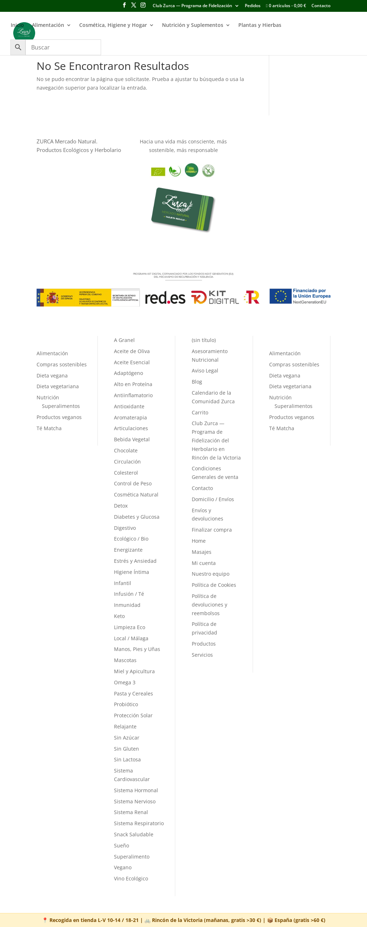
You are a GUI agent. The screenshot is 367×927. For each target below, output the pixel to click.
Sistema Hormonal (136, 790)
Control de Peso (133, 483)
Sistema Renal (131, 812)
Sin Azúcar (126, 737)
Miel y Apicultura (134, 671)
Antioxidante (129, 406)
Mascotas (125, 660)
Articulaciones (131, 428)
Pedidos (253, 6)
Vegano (123, 867)
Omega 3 (124, 682)
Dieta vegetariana (58, 386)
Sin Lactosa (127, 759)
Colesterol (126, 472)
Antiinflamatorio (133, 395)
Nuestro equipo (210, 573)
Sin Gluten (126, 748)
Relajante (125, 726)
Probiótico (126, 704)
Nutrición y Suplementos (192, 25)
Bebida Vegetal (132, 439)
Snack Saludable (133, 834)
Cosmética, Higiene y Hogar (113, 25)
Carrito (200, 412)
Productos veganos (59, 417)
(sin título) (204, 340)
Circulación (127, 461)
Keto (119, 616)
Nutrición (48, 397)
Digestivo (125, 527)
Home (199, 540)
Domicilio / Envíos (213, 499)
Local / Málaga (131, 638)
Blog (197, 381)
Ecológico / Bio (131, 538)
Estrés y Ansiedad (135, 560)
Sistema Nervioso (135, 801)
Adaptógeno (128, 373)
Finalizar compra (212, 529)
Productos (204, 643)
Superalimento (131, 856)
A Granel (124, 340)
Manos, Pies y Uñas (137, 649)
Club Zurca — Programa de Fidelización (192, 6)
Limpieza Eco (129, 627)
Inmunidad (127, 605)
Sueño (121, 845)
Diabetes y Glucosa (136, 516)
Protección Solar (133, 715)
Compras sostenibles (62, 364)
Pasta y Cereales (133, 693)
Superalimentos (61, 406)
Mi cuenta (204, 563)
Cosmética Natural (136, 494)
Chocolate (126, 450)
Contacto (320, 6)
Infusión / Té (129, 593)
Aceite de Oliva (132, 351)
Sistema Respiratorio (139, 823)
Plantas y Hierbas (259, 25)
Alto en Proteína (133, 384)
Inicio (17, 25)
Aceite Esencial (132, 362)
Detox (121, 505)
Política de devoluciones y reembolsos (209, 605)
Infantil (122, 583)
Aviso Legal (205, 370)
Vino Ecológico (131, 878)
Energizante (128, 549)
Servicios (202, 654)
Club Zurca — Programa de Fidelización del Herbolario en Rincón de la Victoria (216, 440)
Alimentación (48, 25)
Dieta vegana (52, 375)
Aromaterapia (130, 417)
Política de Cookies (214, 584)
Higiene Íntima (131, 572)
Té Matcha (49, 428)
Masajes (201, 551)
